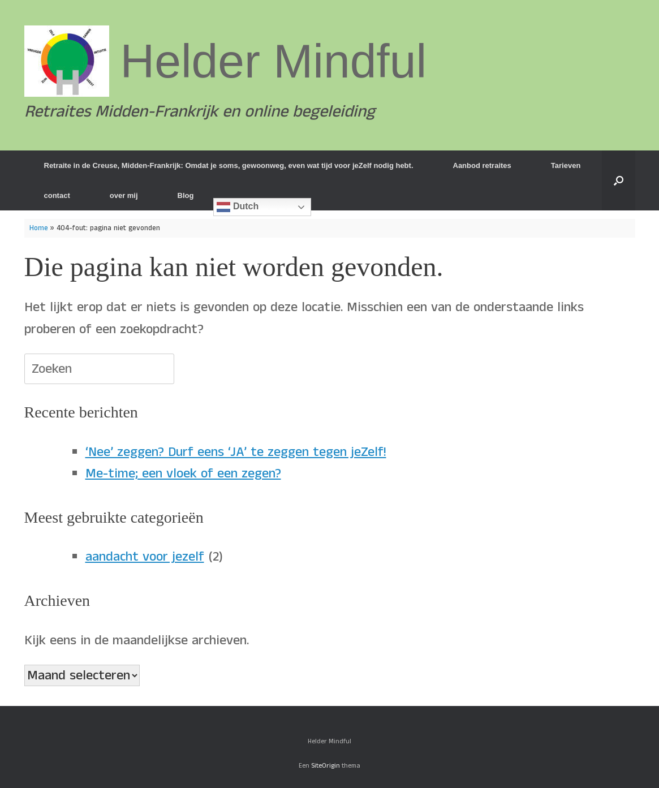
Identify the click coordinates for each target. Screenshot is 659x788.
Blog (186, 195)
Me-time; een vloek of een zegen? (183, 473)
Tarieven (566, 165)
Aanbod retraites (482, 165)
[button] (618, 180)
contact (57, 195)
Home (38, 228)
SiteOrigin (325, 765)
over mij (124, 195)
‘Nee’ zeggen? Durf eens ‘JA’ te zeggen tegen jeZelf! (235, 452)
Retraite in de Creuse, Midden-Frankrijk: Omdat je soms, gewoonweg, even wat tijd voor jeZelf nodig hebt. (229, 165)
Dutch (238, 207)
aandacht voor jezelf (144, 556)
